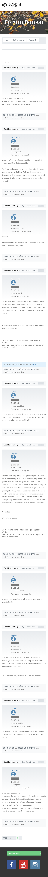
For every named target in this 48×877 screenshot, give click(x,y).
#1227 (41, 700)
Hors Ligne (15, 84)
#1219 (41, 270)
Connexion (9, 115)
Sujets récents (19, 40)
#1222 (41, 445)
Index (6, 40)
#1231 (41, 762)
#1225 (41, 627)
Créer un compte (26, 115)
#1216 (41, 68)
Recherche (33, 40)
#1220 (41, 383)
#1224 (41, 568)
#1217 (41, 129)
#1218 (41, 206)
